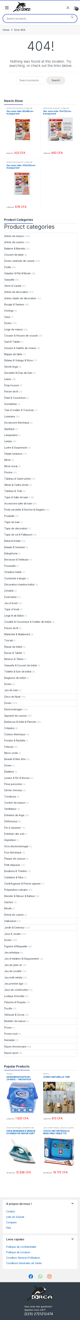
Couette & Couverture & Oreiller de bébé (27, 621)
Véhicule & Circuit (14, 1014)
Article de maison (14, 108)
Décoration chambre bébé (19, 584)
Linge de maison (13, 329)
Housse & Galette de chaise (20, 348)
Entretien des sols (14, 833)
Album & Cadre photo (16, 484)
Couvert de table (14, 254)
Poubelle (9, 515)
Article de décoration (16, 291)
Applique (9, 428)
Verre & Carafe (12, 285)
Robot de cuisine (14, 914)
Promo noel (11, 1033)
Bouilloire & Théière (15, 871)
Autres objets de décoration (20, 298)
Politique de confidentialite (21, 1246)
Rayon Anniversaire (15, 1046)
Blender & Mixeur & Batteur (19, 896)
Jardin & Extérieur (14, 927)
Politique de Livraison (18, 1252)
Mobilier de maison (15, 1021)
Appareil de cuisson (15, 715)
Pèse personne (13, 784)
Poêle (7, 267)
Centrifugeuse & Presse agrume (22, 883)
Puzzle (8, 1008)
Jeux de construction (16, 989)
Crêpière (9, 728)
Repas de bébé (13, 646)
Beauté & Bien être (15, 759)
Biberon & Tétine (13, 659)
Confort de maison (14, 802)
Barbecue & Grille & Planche (20, 721)
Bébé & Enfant (12, 540)
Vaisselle (9, 279)
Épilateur (9, 771)
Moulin (8, 908)
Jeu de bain (11, 690)
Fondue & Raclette (14, 740)
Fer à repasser (12, 827)
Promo (8, 1027)
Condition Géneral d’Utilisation (23, 1257)
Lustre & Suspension (15, 447)
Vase (7, 316)
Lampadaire (11, 435)
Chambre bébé (13, 572)
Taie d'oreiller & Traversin (19, 410)
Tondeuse (10, 796)
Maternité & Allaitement (17, 634)
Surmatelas (10, 403)
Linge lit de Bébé (14, 615)
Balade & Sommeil (14, 547)
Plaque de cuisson (14, 858)
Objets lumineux (13, 453)
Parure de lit (11, 391)
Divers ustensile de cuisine (19, 260)
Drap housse (11, 385)
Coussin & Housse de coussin (21, 335)
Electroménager (13, 709)
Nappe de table (13, 354)
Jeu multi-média (13, 977)
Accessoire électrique (16, 422)
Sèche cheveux (13, 790)
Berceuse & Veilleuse (16, 559)
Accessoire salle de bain (18, 503)
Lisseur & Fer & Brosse (17, 777)
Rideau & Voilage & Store (18, 360)
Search (72, 18)
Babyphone (11, 553)
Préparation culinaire (16, 889)
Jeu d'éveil (10, 603)
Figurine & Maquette (15, 946)
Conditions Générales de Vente (24, 1263)
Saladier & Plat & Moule (17, 273)
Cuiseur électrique (14, 734)
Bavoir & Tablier (13, 652)
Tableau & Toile (13, 490)
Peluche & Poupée (15, 1002)
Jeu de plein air (13, 964)
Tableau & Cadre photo (17, 478)
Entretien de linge (14, 815)
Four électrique (13, 852)
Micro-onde (11, 752)
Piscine (8, 472)
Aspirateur (10, 839)
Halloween (10, 920)
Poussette (10, 565)
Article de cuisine (14, 242)
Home (6, 29)
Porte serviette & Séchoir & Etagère (24, 509)
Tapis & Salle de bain (16, 497)
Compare (11, 1222)
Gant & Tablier (12, 341)
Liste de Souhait (15, 1216)
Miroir (7, 459)
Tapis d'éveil (11, 609)
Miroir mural (10, 466)
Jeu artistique (12, 952)
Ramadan (9, 1040)
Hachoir (8, 902)
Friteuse (8, 746)
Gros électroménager (16, 846)
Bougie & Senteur (14, 304)
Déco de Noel (12, 696)
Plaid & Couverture (15, 397)
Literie (7, 379)
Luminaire (9, 416)
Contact (10, 1211)
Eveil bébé (10, 596)
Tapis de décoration (15, 528)
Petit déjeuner (12, 864)
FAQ (8, 1227)
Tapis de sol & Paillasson (18, 534)
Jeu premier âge (13, 983)
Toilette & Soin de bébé (18, 671)
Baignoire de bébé (15, 677)
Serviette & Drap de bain (18, 372)
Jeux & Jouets (12, 933)
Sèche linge (11, 366)
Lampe (8, 441)
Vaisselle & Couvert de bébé (20, 665)
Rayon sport (11, 1052)
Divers (8, 323)
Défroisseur (11, 821)
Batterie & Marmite (14, 248)
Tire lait (8, 640)
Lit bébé (9, 590)
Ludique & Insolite (14, 996)
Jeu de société (13, 971)
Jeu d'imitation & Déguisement (21, 958)
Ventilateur (10, 808)
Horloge (9, 310)
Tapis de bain (12, 522)
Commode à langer (15, 578)
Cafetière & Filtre (13, 877)
